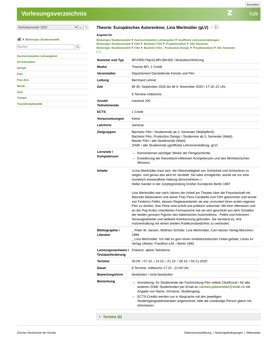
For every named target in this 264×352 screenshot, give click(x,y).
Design (21, 67)
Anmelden (253, 4)
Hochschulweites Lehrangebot (37, 56)
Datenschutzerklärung (197, 332)
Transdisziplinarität (29, 103)
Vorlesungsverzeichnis (54, 13)
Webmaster (253, 332)
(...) (98, 51)
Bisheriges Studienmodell (42, 39)
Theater (22, 97)
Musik (21, 85)
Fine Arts (23, 79)
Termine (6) (112, 317)
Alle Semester (199, 43)
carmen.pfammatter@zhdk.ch (222, 287)
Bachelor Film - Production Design (166, 47)
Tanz (20, 92)
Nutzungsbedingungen (229, 332)
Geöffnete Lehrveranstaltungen (198, 39)
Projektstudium (176, 43)
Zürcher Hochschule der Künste (36, 332)
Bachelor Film (153, 43)
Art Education (26, 61)
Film (20, 73)
